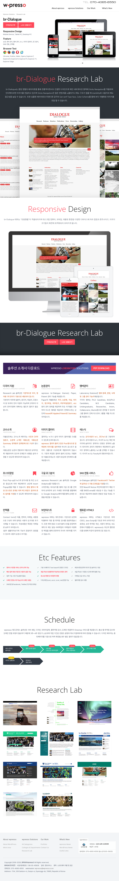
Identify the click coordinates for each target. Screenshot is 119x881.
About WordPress (9, 844)
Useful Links (64, 851)
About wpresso (58, 8)
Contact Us (45, 847)
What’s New (107, 8)
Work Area (7, 847)
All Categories (27, 844)
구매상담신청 (10, 25)
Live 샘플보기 (26, 25)
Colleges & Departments (31, 847)
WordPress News (66, 847)
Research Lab (21, 14)
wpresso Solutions (75, 8)
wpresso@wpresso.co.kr (44, 868)
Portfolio (44, 844)
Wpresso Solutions (9, 14)
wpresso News (65, 844)
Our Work (91, 8)
